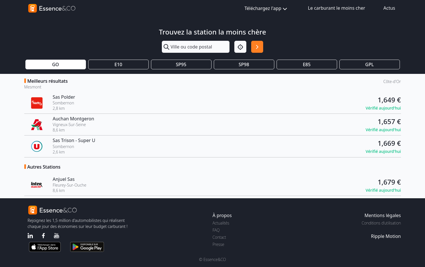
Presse (218, 244)
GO (55, 64)
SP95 (181, 64)
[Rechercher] (257, 47)
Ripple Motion (386, 236)
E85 (307, 64)
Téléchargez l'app (266, 8)
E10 (118, 64)
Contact (219, 237)
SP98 (244, 64)
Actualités (221, 223)
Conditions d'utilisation (381, 223)
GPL (369, 64)
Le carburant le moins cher (336, 8)
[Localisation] (240, 47)
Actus (389, 8)
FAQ (216, 230)
